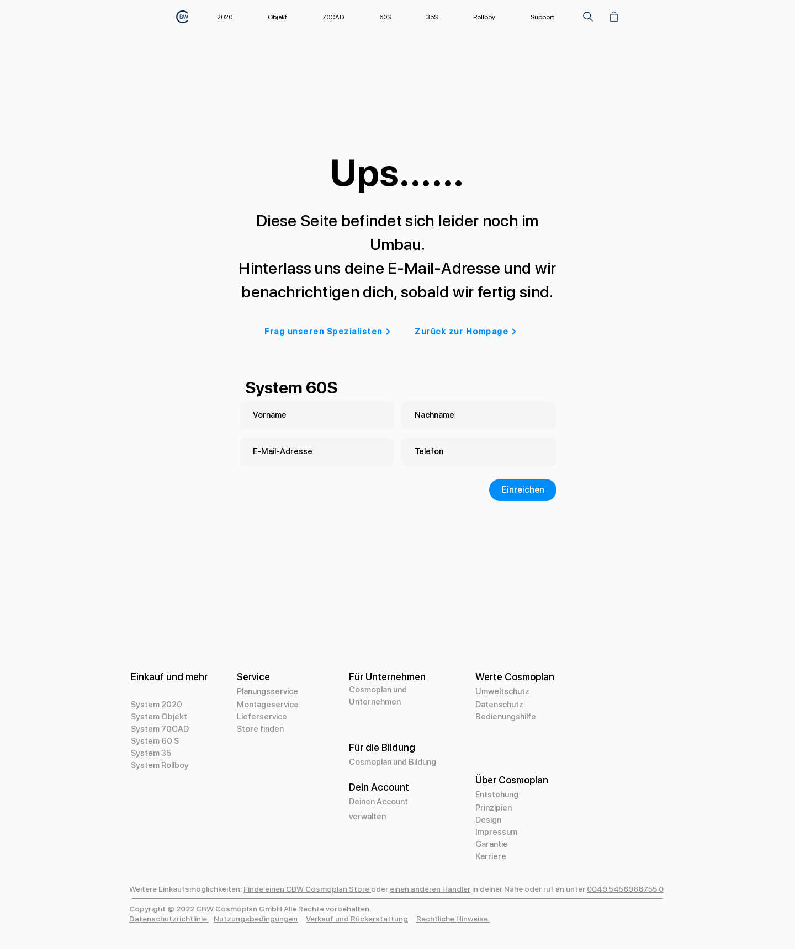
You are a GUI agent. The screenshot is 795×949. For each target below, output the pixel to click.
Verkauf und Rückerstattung (357, 918)
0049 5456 (607, 888)
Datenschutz (499, 705)
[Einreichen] (522, 490)
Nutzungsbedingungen (256, 918)
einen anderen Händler (430, 888)
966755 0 (646, 888)
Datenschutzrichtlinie (169, 918)
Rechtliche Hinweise (453, 918)
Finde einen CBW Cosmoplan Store (307, 888)
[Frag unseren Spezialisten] (328, 332)
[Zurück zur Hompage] (466, 332)
